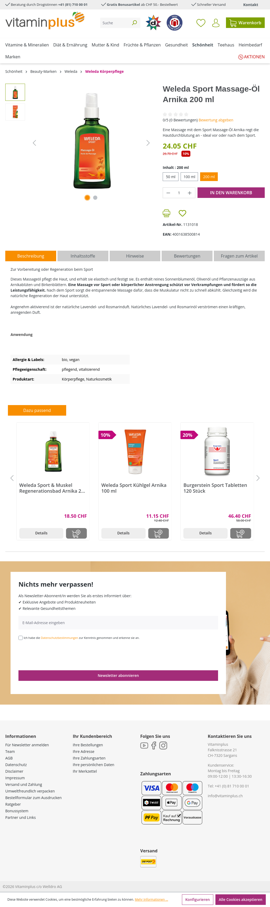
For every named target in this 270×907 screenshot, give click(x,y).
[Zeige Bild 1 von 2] (87, 198)
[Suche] (114, 23)
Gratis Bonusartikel (123, 4)
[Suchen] (134, 23)
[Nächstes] (148, 142)
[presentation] (58, 654)
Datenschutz (16, 764)
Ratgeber (13, 804)
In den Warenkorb (231, 193)
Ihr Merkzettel (85, 771)
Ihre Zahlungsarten (89, 758)
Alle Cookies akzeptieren (240, 899)
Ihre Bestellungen (88, 744)
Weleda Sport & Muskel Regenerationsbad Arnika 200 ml (53, 488)
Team (10, 751)
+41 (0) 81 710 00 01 (232, 786)
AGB (9, 758)
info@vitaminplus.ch (225, 795)
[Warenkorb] (245, 22)
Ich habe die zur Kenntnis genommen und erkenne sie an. (82, 638)
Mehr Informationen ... (151, 899)
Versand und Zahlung (23, 784)
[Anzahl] (179, 192)
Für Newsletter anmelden (27, 744)
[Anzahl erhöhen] (189, 192)
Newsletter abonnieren (118, 675)
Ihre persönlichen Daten (93, 764)
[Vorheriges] (34, 142)
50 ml (170, 176)
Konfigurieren (197, 899)
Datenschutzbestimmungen (59, 638)
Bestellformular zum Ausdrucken (33, 797)
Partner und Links (20, 817)
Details (41, 532)
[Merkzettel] (201, 22)
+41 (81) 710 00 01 (73, 4)
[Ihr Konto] (216, 23)
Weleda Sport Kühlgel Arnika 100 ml (133, 488)
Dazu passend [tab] (37, 410)
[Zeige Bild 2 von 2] (95, 198)
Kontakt (250, 4)
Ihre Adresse (83, 751)
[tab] (30, 256)
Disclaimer (14, 771)
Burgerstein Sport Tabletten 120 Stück (215, 488)
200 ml (209, 176)
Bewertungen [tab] (187, 256)
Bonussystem (16, 810)
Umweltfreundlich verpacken (30, 791)
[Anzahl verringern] (168, 192)
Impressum (15, 777)
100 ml (189, 176)
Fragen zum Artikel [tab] (239, 256)
